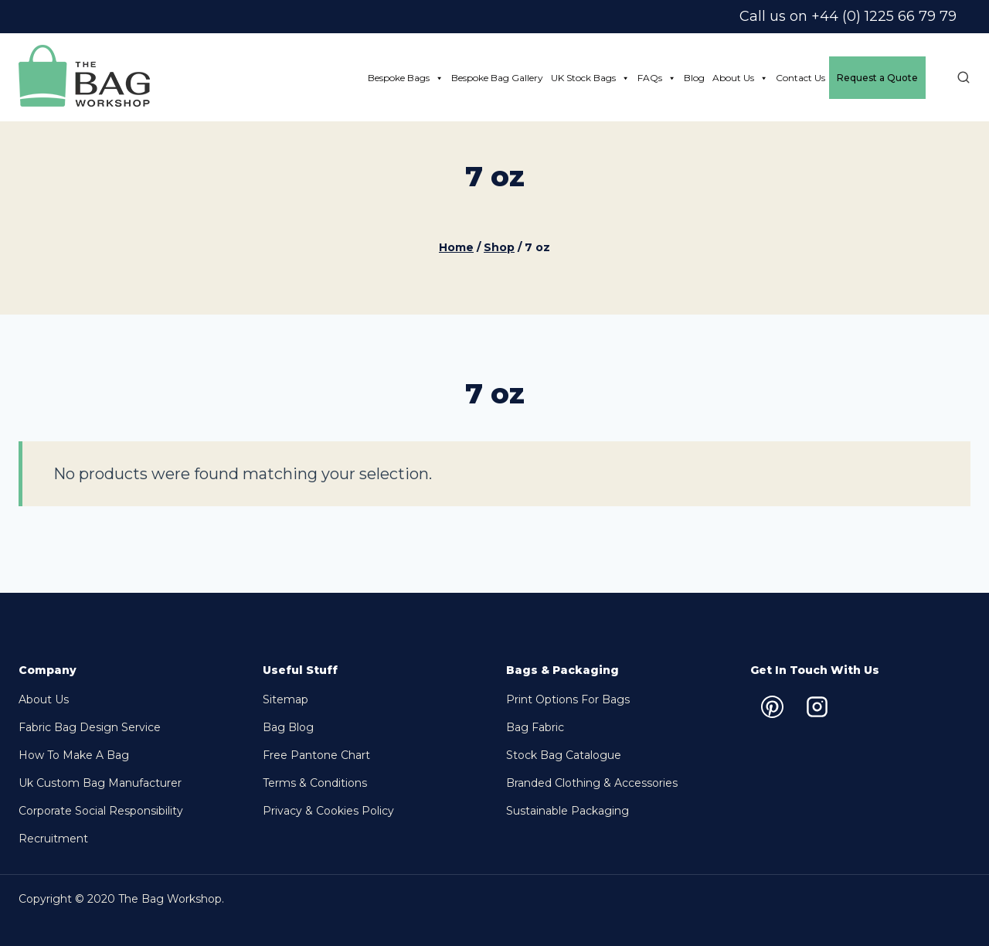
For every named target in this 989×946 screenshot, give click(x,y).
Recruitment (53, 839)
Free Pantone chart (316, 755)
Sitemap (285, 699)
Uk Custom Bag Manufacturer (100, 783)
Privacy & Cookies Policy (328, 811)
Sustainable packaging (567, 811)
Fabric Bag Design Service (90, 727)
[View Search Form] (955, 78)
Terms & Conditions (315, 783)
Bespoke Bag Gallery (497, 77)
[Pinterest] (772, 706)
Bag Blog (288, 727)
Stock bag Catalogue (563, 755)
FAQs (656, 78)
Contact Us (800, 77)
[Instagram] (817, 706)
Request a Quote (877, 77)
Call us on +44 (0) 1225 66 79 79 (848, 16)
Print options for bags (568, 699)
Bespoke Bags (406, 78)
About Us (740, 78)
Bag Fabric (535, 727)
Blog (694, 77)
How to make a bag (74, 755)
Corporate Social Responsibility (101, 811)
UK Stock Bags (590, 78)
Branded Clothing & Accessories (592, 783)
